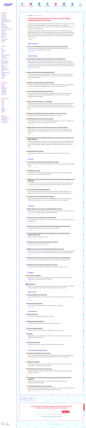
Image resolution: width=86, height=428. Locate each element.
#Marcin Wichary (36, 214)
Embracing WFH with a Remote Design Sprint (41, 72)
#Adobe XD (30, 300)
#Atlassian (30, 325)
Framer (2, 104)
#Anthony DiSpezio (43, 186)
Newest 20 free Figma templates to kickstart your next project (47, 113)
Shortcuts (3, 36)
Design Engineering (5, 60)
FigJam (2, 85)
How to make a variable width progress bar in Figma (43, 162)
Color (2, 52)
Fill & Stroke (3, 24)
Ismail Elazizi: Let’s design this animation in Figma (43, 264)
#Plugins (29, 254)
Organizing (3, 68)
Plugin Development (5, 69)
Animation (3, 14)
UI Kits (2, 78)
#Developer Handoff (32, 281)
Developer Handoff (5, 21)
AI (1, 47)
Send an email (4, 122)
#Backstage (30, 148)
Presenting (3, 33)
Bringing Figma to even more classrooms (40, 369)
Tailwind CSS (3, 110)
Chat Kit (30, 333)
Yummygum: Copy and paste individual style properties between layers (49, 226)
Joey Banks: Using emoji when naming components (43, 242)
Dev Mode (3, 84)
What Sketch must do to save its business (40, 118)
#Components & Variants (33, 167)
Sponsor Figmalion (5, 120)
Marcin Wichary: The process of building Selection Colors (45, 209)
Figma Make (3, 89)
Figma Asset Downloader (35, 303)
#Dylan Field (30, 155)
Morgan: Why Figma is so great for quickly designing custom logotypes (49, 257)
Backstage (3, 50)
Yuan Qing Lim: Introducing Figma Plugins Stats (42, 217)
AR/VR (2, 49)
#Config (29, 110)
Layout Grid (3, 30)
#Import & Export (31, 307)
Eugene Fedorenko (55, 424)
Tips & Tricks (3, 75)
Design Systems (4, 62)
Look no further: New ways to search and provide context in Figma (48, 46)
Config (2, 53)
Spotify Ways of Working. (34, 67)
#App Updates (31, 52)
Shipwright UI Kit (33, 314)
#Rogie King (49, 186)
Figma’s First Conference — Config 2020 (40, 101)
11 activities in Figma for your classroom (40, 386)
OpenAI (2, 107)
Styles (2, 37)
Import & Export (4, 27)
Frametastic (31, 284)
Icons (2, 65)
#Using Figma (30, 79)
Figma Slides (3, 92)
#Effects (29, 230)
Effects (2, 23)
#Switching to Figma (40, 88)
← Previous (23, 398)
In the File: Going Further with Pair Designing (41, 196)
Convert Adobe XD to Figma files (37, 295)
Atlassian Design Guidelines (36, 321)
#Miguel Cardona (36, 391)
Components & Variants (6, 20)
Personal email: (37, 411)
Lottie (2, 106)
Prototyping (3, 34)
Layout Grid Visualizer (34, 275)
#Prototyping (31, 358)
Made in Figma (4, 66)
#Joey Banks (41, 245)
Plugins (2, 31)
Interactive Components (6, 28)
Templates (3, 73)
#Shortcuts (30, 238)
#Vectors (30, 261)
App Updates (4, 15)
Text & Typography (5, 38)
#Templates (30, 346)
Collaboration (4, 18)
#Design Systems (31, 88)
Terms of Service (61, 414)
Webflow (3, 111)
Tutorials (3, 76)
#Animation (30, 176)
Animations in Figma (34, 170)
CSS (2, 59)
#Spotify (29, 69)
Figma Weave (4, 94)
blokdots (46, 251)
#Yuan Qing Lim (40, 223)
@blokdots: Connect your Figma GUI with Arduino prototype (46, 249)
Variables (3, 40)
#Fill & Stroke (35, 230)
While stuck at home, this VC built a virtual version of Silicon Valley (48, 127)
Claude (2, 100)
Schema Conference (5, 72)
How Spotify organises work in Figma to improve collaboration (46, 59)
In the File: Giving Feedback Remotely (39, 189)
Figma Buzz (3, 87)
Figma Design (4, 88)
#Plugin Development (32, 223)
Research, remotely (33, 362)
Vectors (3, 41)
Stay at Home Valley (50, 129)
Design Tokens (4, 63)
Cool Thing (3, 56)
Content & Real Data (5, 55)
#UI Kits (29, 98)
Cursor (2, 103)
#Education (30, 374)
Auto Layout (3, 17)
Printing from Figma (34, 342)
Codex (2, 101)
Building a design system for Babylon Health (41, 82)
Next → (32, 398)
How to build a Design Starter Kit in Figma (40, 91)
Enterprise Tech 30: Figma (35, 151)
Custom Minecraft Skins (35, 328)
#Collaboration (31, 134)
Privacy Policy (55, 414)
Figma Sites (3, 91)
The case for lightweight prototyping (39, 353)
